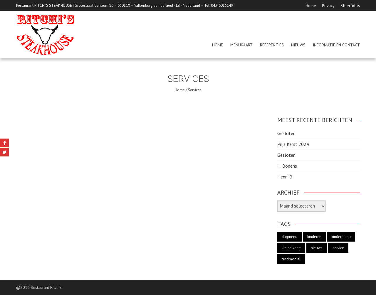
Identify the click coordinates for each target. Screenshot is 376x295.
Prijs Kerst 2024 (293, 144)
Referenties (272, 45)
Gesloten (286, 133)
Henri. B (284, 177)
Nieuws (298, 45)
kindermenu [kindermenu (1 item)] (341, 236)
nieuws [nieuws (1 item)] (317, 247)
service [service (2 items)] (338, 247)
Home (311, 5)
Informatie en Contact (336, 45)
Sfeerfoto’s (350, 5)
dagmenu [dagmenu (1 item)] (289, 236)
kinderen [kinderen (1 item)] (314, 236)
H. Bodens (287, 166)
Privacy (328, 5)
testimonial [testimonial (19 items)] (291, 259)
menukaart (241, 45)
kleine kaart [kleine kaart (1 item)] (291, 247)
